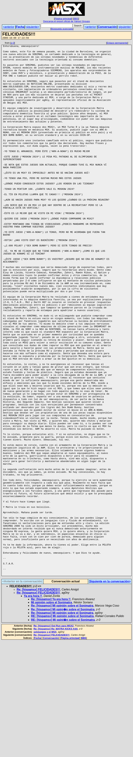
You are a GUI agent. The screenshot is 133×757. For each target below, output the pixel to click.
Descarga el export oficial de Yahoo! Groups (66, 21)
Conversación (107, 26)
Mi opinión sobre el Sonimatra (51, 709)
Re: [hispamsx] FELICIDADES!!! (38, 696)
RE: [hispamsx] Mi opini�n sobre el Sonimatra (63, 726)
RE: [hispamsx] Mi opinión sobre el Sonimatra (62, 722)
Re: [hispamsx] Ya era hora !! (50, 705)
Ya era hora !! (33, 702)
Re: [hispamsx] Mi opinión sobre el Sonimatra (62, 712)
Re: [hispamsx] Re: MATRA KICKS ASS (56, 735)
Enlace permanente (117, 43)
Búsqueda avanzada (62, 28)
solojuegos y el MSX (45, 738)
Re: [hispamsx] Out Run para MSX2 (54, 732)
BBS (76, 18)
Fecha (20, 26)
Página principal (63, 18)
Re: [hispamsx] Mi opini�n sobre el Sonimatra (62, 716)
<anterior (8, 26)
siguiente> (32, 26)
